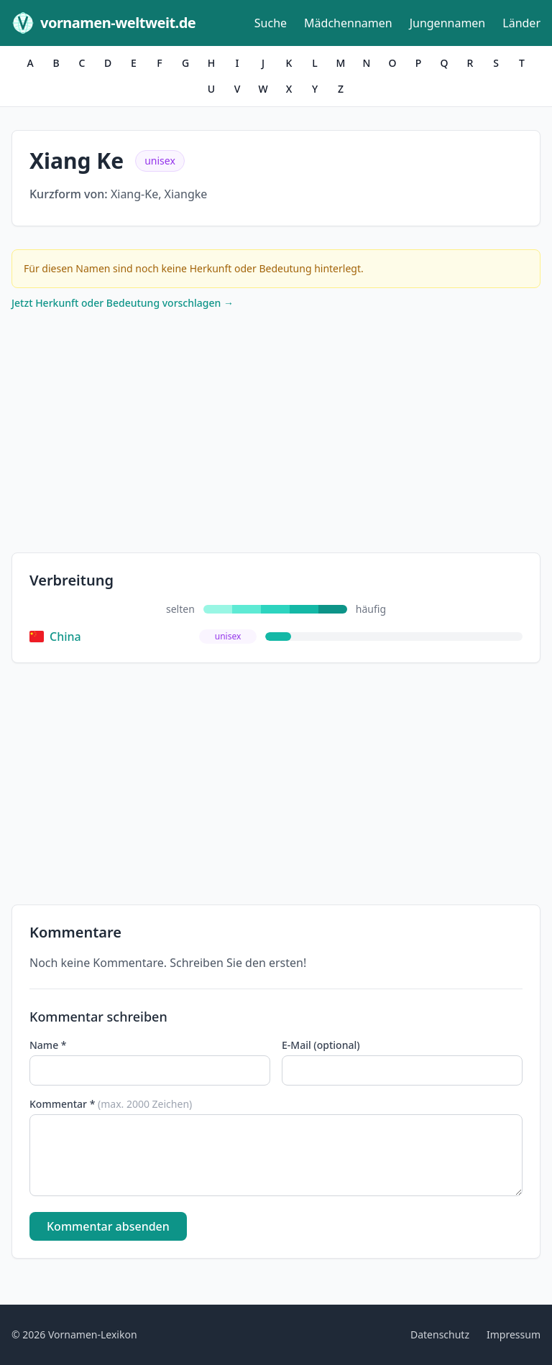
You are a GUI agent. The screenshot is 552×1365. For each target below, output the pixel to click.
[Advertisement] (276, 434)
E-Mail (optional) (321, 1045)
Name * (47, 1045)
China (55, 636)
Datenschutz (439, 1334)
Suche (270, 23)
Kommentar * (110, 1104)
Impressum (513, 1334)
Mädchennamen (348, 23)
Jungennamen (448, 23)
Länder (521, 23)
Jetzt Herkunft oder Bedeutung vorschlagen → (123, 303)
